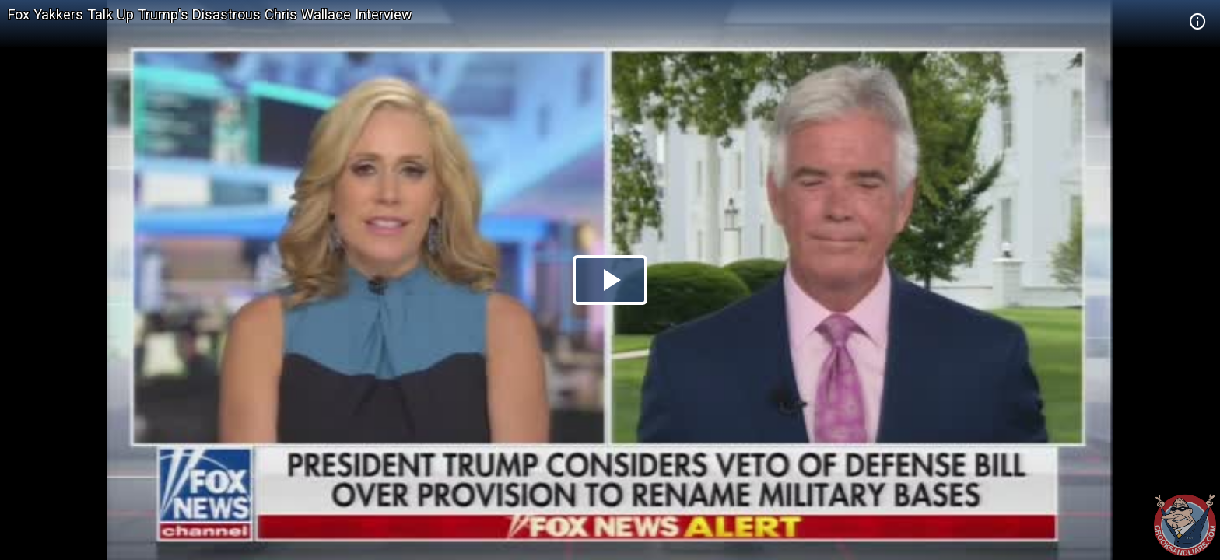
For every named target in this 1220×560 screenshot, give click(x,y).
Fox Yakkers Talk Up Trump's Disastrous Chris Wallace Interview (210, 14)
